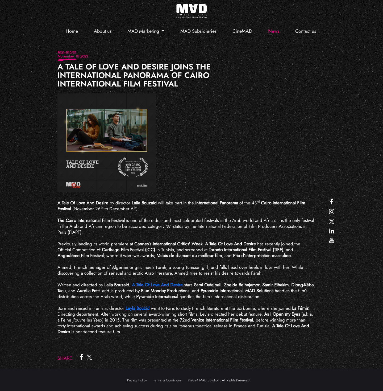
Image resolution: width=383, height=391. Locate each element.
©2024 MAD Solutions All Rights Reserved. (219, 380)
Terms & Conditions (167, 380)
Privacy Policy (137, 380)
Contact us (305, 31)
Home (72, 31)
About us (102, 31)
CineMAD (242, 31)
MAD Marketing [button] (143, 31)
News (273, 31)
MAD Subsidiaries (198, 31)
